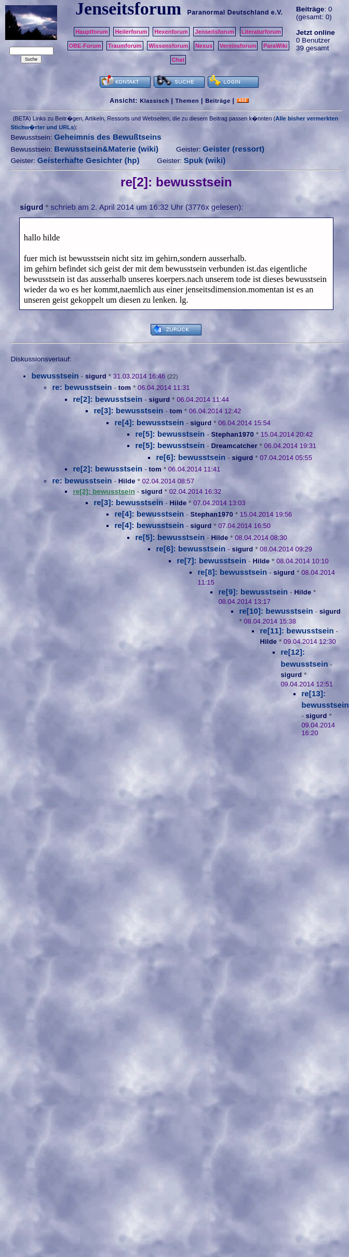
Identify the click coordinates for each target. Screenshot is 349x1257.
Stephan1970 (232, 434)
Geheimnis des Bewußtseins (108, 136)
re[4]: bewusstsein (149, 422)
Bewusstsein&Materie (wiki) (106, 148)
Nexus (203, 46)
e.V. (277, 12)
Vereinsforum (238, 46)
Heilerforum (131, 32)
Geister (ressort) (233, 148)
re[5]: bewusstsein (170, 433)
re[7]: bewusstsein (211, 560)
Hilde (127, 481)
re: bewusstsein (82, 387)
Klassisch (154, 101)
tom (124, 387)
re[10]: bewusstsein (276, 610)
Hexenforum (171, 32)
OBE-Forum (85, 46)
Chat (178, 60)
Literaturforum (261, 32)
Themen (187, 101)
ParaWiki (275, 46)
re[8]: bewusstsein (232, 571)
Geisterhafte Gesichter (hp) (88, 160)
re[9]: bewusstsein (253, 591)
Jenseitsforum (214, 32)
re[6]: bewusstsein (190, 457)
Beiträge (217, 101)
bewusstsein (54, 375)
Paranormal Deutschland (228, 12)
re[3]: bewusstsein (128, 410)
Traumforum (125, 46)
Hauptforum (91, 32)
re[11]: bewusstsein (296, 630)
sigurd (31, 207)
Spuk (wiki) (205, 160)
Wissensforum (168, 46)
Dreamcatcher (234, 446)
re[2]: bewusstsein (107, 399)
